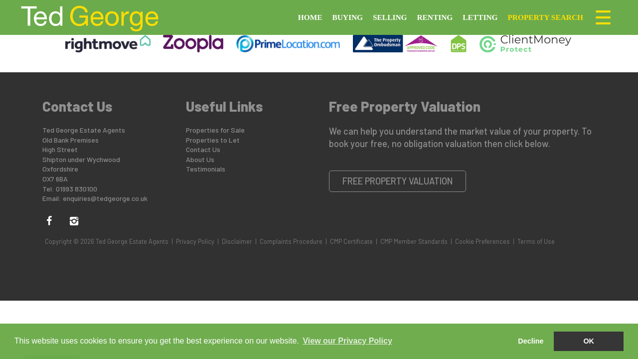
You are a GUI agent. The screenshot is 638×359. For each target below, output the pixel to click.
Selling (390, 17)
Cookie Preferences (482, 241)
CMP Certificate (351, 241)
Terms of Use (536, 241)
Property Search (545, 17)
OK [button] (588, 341)
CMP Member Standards (414, 241)
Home (310, 17)
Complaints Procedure (291, 241)
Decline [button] (530, 341)
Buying (347, 17)
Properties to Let (213, 140)
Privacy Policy (195, 241)
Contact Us (203, 149)
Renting (435, 17)
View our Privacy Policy (347, 341)
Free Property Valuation (397, 181)
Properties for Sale (215, 130)
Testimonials (205, 169)
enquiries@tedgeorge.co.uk (105, 198)
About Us (200, 159)
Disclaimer (237, 241)
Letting (480, 17)
